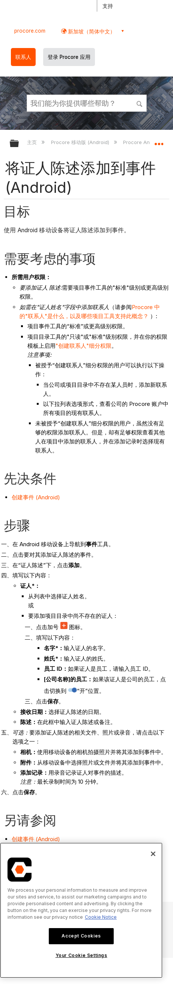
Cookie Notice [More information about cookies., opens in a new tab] (101, 917)
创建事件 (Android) (36, 497)
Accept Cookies (81, 936)
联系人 (23, 57)
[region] (81, 910)
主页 (32, 142)
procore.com (29, 31)
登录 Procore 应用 (69, 57)
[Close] (153, 854)
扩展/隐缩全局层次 (19, 143)
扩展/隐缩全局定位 (158, 141)
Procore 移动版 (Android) (81, 142)
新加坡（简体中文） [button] (90, 31)
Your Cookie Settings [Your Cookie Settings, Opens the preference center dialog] (81, 955)
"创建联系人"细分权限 (83, 345)
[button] (139, 103)
